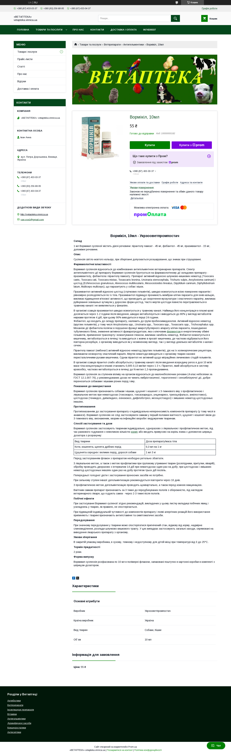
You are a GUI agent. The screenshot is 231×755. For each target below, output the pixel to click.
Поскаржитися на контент (120, 750)
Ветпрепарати (112, 44)
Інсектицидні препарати (20, 709)
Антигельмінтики (16, 718)
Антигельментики (133, 44)
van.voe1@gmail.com (32, 219)
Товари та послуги (49, 29)
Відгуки (21, 81)
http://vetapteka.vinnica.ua (34, 214)
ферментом (174, 331)
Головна (23, 29)
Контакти (97, 29)
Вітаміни (12, 714)
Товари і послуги (27, 51)
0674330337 (149, 29)
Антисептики (14, 732)
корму (134, 431)
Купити (150, 145)
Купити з (191, 145)
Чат (216, 745)
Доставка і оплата (123, 29)
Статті (21, 66)
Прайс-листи (24, 59)
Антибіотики (14, 700)
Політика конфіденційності (148, 750)
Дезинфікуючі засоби (19, 723)
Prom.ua (132, 747)
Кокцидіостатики (16, 727)
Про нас (78, 29)
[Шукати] (175, 18)
